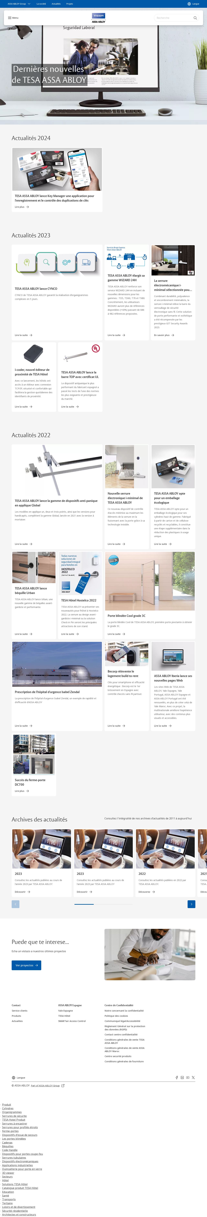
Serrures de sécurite (14, 1116)
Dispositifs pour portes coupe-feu (22, 1154)
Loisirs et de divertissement (18, 1207)
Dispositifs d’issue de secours (19, 1135)
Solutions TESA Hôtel (15, 1184)
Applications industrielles (17, 1165)
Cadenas (7, 1142)
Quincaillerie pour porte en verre (22, 1169)
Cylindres (7, 1108)
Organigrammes (12, 1112)
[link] (41, 4)
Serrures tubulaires (14, 1157)
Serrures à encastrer (14, 1123)
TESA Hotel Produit (13, 1119)
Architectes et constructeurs (19, 1214)
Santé (5, 1195)
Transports (9, 1199)
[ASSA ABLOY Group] (19, 4)
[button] (191, 904)
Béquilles (7, 1146)
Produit (6, 1104)
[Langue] (193, 4)
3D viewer (8, 1173)
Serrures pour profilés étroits (20, 1127)
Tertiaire (7, 1203)
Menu (15, 17)
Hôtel (5, 1180)
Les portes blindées (14, 1138)
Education (8, 1192)
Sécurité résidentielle (15, 1211)
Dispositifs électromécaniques (20, 1161)
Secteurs (7, 1176)
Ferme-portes (10, 1131)
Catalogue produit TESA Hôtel (20, 1188)
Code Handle (9, 1150)
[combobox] (176, 18)
